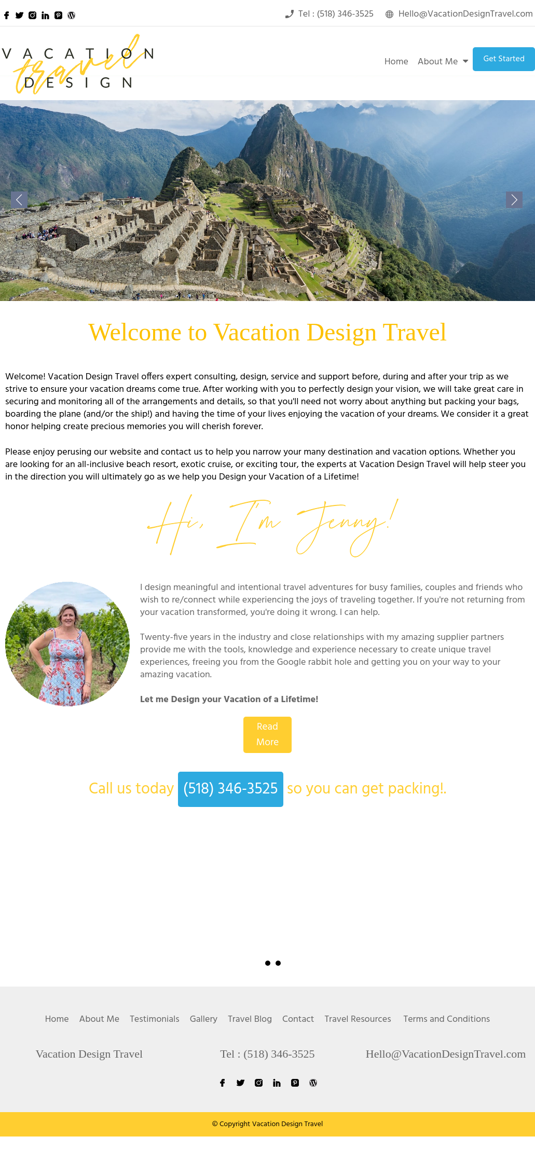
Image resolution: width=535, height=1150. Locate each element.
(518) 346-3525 (230, 789)
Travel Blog (250, 1019)
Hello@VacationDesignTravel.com (446, 1053)
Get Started (504, 59)
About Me (438, 62)
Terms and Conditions (446, 1019)
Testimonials (155, 1019)
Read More (267, 734)
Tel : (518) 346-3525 (267, 1053)
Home (396, 62)
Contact (298, 1019)
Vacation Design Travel (89, 1053)
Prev (39, 919)
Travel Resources (357, 1019)
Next (495, 919)
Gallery (203, 1019)
